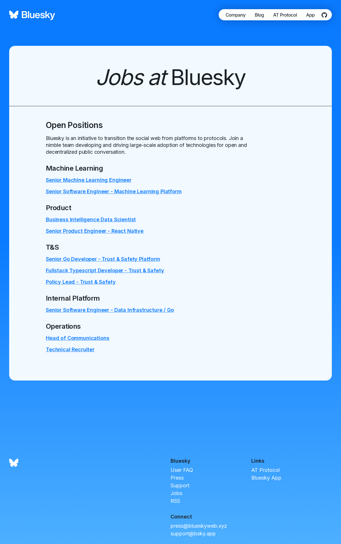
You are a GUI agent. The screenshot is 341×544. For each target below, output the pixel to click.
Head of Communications (77, 338)
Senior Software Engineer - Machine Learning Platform (114, 191)
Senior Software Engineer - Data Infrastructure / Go (110, 310)
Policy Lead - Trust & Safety (81, 282)
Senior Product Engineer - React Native (95, 231)
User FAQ (181, 470)
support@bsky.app (193, 534)
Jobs (176, 493)
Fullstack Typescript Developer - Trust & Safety (105, 270)
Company (236, 15)
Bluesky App (266, 478)
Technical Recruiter (70, 349)
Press (177, 478)
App (310, 15)
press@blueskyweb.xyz (198, 526)
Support (179, 485)
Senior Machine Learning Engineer (89, 180)
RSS (175, 501)
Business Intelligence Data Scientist (91, 219)
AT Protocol (285, 15)
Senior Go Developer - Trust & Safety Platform (103, 259)
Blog (259, 15)
